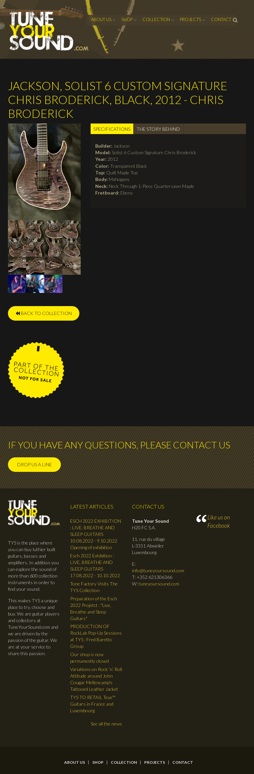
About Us (101, 19)
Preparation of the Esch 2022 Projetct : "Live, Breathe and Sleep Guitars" (93, 608)
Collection (156, 19)
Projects (190, 19)
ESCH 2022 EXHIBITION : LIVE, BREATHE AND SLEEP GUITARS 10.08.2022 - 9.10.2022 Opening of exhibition (95, 534)
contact (221, 19)
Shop (127, 19)
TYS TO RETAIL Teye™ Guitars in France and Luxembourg (92, 703)
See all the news (106, 723)
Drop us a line (34, 464)
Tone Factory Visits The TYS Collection (94, 587)
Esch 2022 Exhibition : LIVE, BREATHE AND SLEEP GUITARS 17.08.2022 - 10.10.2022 (95, 565)
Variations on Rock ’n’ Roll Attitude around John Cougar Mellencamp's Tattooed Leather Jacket (96, 679)
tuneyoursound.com (159, 583)
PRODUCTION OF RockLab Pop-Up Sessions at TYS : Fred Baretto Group (96, 636)
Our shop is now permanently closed (89, 657)
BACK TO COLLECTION (44, 313)
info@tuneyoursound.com (158, 570)
